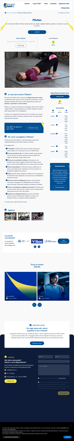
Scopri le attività (11, 298)
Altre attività (13, 13)
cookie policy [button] (13, 429)
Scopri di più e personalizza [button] (11, 437)
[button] (71, 425)
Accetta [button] (67, 437)
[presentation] (35, 246)
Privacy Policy (62, 378)
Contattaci (7, 202)
